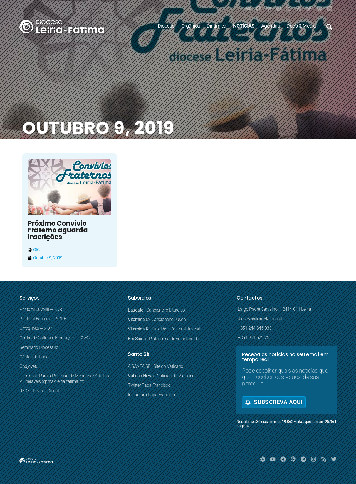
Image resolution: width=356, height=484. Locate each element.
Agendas (270, 26)
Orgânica (190, 26)
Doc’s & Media (301, 26)
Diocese (166, 26)
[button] (329, 27)
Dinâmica (216, 26)
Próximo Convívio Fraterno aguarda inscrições (58, 230)
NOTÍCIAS (243, 26)
